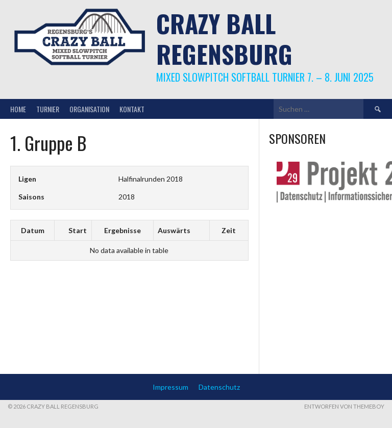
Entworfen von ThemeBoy (344, 406)
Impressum (170, 387)
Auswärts (174, 230)
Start (77, 230)
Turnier (47, 109)
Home (18, 109)
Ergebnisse (122, 230)
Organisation (89, 109)
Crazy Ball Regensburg (224, 38)
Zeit (229, 230)
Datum (32, 230)
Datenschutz (219, 387)
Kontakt (131, 109)
